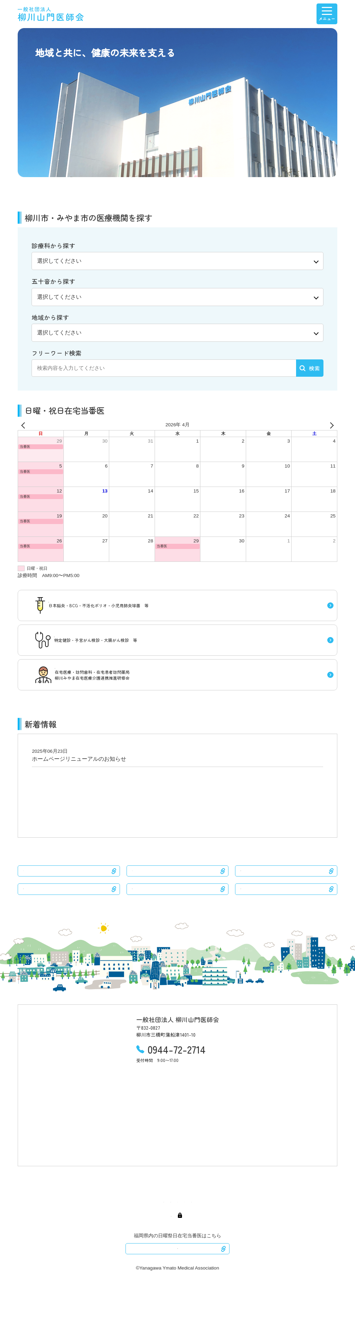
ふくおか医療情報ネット (177, 1279)
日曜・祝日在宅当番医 (156, 1227)
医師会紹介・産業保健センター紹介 (154, 1241)
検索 (314, 369)
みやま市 (143, 884)
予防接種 (197, 1227)
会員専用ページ (223, 1241)
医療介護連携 (244, 1227)
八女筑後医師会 (151, 910)
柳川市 (31, 884)
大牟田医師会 (40, 910)
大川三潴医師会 (260, 884)
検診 (218, 1227)
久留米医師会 (257, 910)
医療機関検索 (110, 1227)
